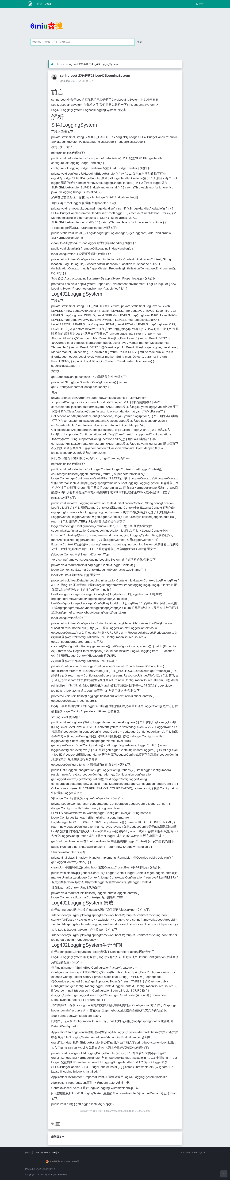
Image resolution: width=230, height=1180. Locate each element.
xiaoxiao (65, 80)
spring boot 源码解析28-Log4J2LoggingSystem (91, 64)
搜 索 (139, 42)
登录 (199, 3)
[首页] (52, 64)
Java (48, 3)
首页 (39, 3)
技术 (57, 1124)
